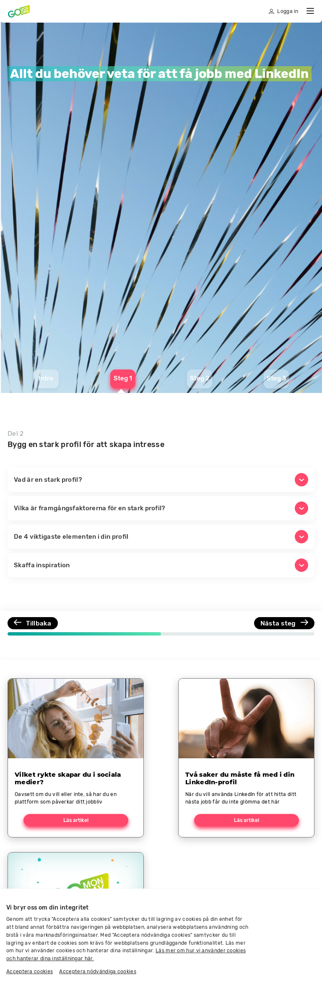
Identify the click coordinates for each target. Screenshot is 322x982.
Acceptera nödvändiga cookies (97, 971)
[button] (161, 480)
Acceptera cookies (29, 971)
